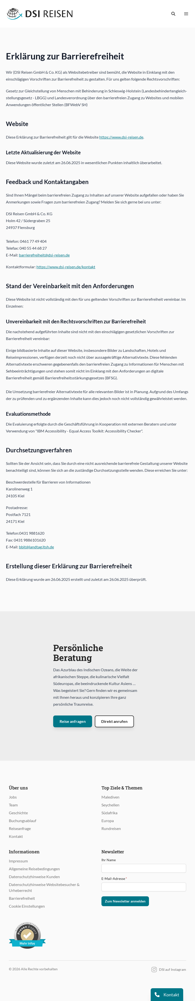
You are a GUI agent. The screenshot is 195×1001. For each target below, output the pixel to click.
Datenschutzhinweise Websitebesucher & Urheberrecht (44, 887)
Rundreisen (111, 828)
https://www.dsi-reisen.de (121, 137)
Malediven (110, 797)
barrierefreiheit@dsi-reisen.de (44, 255)
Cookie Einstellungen (27, 906)
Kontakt (16, 836)
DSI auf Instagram (168, 969)
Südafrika (109, 812)
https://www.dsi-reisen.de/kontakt (65, 266)
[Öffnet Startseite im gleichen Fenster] (40, 14)
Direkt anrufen (114, 721)
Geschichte (18, 812)
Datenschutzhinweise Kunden (34, 876)
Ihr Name (108, 860)
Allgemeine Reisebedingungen (34, 868)
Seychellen (110, 804)
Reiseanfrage (20, 828)
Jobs (13, 797)
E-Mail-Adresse (114, 878)
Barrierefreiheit (22, 898)
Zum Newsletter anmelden (125, 901)
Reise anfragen (73, 721)
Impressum (18, 860)
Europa (107, 820)
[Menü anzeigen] (186, 14)
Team (13, 804)
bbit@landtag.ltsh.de (36, 546)
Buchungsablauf (22, 820)
